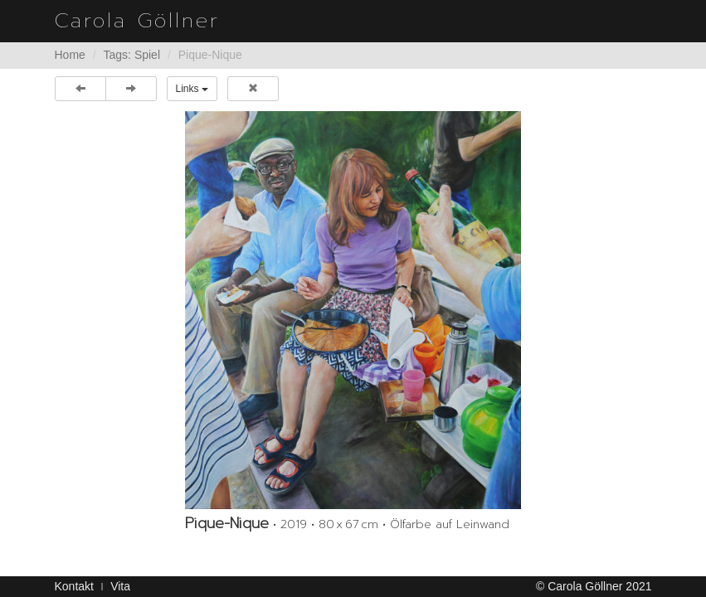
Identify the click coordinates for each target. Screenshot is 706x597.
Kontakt (74, 586)
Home (70, 54)
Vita (120, 586)
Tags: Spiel (132, 54)
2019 (293, 524)
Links (192, 89)
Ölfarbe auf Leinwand (449, 524)
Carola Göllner (137, 21)
